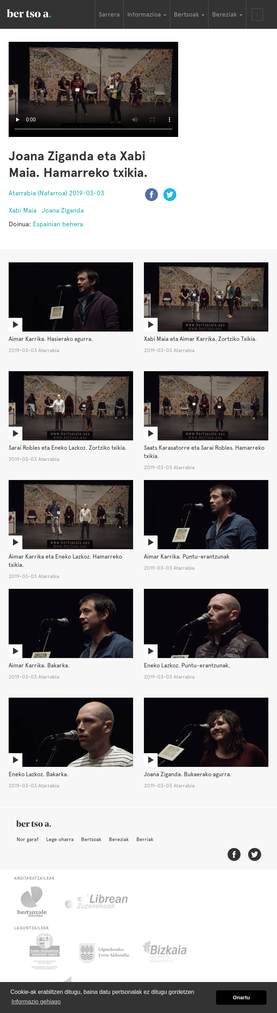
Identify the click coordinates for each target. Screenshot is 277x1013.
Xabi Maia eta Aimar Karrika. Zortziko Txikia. (200, 339)
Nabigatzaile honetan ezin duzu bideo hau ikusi (93, 89)
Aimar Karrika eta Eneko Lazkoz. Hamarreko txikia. (65, 560)
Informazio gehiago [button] (36, 1002)
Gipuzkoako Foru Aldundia (108, 951)
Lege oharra (60, 839)
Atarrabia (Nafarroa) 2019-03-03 (56, 193)
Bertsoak (91, 839)
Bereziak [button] (227, 14)
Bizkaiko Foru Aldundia (173, 951)
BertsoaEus (39, 12)
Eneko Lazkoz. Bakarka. (39, 774)
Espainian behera (58, 224)
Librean (96, 902)
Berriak (144, 839)
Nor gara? (28, 839)
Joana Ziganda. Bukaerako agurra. (188, 774)
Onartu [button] (241, 997)
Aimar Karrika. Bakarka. (39, 665)
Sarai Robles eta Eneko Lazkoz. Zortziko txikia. (68, 447)
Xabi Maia (22, 210)
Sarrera (109, 14)
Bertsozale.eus (36, 902)
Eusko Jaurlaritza (44, 951)
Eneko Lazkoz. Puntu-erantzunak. (187, 665)
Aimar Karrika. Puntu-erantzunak (186, 556)
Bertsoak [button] (189, 14)
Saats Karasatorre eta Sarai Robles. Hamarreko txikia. (204, 451)
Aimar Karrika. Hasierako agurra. (51, 339)
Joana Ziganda (63, 210)
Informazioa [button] (146, 14)
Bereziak (119, 839)
